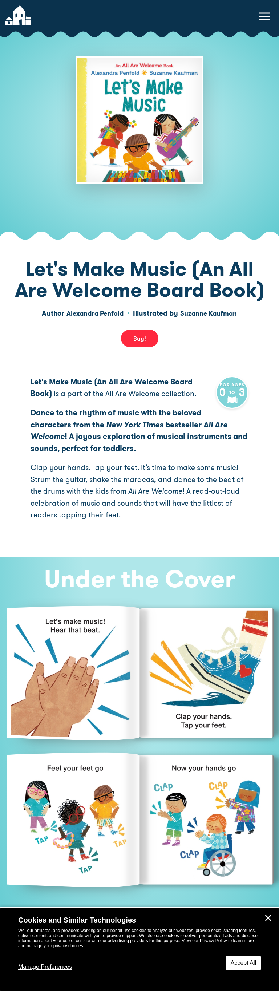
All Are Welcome (132, 393)
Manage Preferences (45, 967)
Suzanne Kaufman (210, 313)
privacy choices (68, 945)
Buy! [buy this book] (139, 338)
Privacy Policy (213, 940)
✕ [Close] (268, 918)
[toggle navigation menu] (264, 16)
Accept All (243, 963)
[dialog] (139, 949)
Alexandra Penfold (93, 313)
